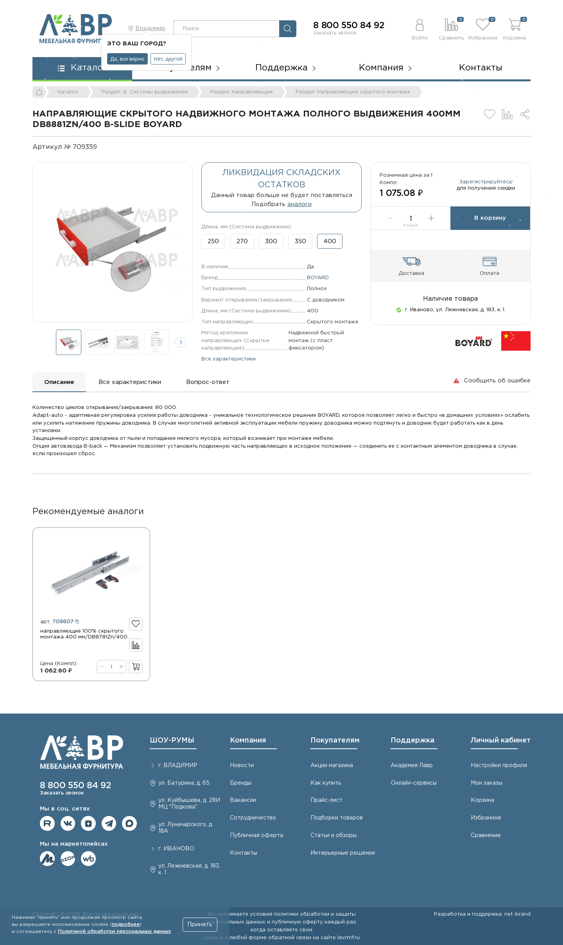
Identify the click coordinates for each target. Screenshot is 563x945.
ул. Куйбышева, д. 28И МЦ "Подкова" (189, 803)
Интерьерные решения (342, 853)
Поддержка (412, 740)
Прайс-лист (326, 800)
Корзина (482, 800)
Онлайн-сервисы (414, 783)
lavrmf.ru (348, 937)
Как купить (325, 783)
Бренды (240, 783)
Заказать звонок (335, 32)
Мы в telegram (109, 823)
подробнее (126, 924)
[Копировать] (103, 147)
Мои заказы (486, 783)
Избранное (486, 818)
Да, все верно (128, 58)
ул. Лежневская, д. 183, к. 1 (189, 869)
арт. (59, 621)
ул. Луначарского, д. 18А (185, 828)
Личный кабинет (501, 740)
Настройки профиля (499, 765)
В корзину (490, 218)
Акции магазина (331, 765)
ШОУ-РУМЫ (172, 740)
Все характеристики (228, 359)
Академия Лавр (412, 765)
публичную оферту (297, 922)
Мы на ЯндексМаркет (47, 858)
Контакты (480, 68)
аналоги (299, 204)
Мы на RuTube (47, 823)
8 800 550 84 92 (348, 26)
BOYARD (318, 277)
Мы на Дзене (88, 823)
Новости (242, 765)
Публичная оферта (256, 835)
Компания (248, 740)
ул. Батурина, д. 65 (184, 783)
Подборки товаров (336, 818)
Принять (199, 924)
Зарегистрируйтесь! (486, 181)
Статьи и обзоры (333, 835)
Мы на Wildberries (88, 858)
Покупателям (335, 740)
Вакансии (243, 800)
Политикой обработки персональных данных (114, 931)
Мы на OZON (68, 858)
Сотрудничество (253, 818)
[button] (420, 28)
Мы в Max (129, 823)
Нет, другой (168, 58)
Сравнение (486, 835)
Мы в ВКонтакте (68, 823)
